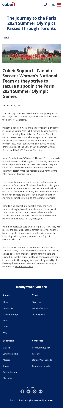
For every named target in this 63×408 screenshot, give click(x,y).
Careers (36, 353)
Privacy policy (38, 314)
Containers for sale (41, 366)
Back (6, 37)
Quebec (6, 366)
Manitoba (7, 378)
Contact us (8, 308)
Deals (5, 326)
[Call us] (46, 5)
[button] (59, 5)
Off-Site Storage (17, 314)
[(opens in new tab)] (23, 391)
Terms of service (46, 308)
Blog (5, 332)
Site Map (49, 400)
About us (7, 302)
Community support (41, 347)
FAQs (5, 320)
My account (37, 302)
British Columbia (10, 353)
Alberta (6, 359)
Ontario (6, 347)
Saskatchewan (10, 372)
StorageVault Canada (46, 359)
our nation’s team (24, 266)
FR (53, 4)
